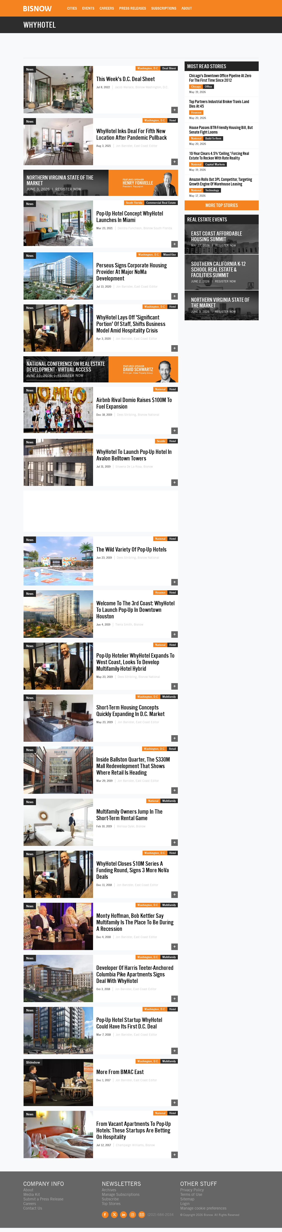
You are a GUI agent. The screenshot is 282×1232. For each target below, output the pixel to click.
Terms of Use (191, 1194)
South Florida (134, 202)
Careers (107, 8)
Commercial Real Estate (161, 202)
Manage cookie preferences (203, 1208)
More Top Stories (222, 205)
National (160, 389)
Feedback (141, 1214)
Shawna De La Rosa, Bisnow (134, 466)
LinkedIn (123, 1214)
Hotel (172, 120)
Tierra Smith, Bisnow (129, 624)
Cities (72, 8)
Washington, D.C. (148, 68)
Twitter (114, 1214)
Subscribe (110, 1199)
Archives (109, 1190)
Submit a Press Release (43, 1199)
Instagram (132, 1214)
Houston (160, 592)
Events (88, 8)
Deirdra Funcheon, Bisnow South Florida (145, 228)
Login (185, 1203)
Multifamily (169, 696)
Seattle (161, 441)
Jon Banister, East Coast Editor (136, 146)
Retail (172, 748)
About (187, 8)
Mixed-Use (169, 254)
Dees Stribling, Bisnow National (138, 414)
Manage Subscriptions (120, 1194)
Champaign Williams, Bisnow (135, 1145)
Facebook (105, 1214)
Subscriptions (163, 8)
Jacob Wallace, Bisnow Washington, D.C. (141, 87)
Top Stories (111, 1203)
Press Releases (132, 8)
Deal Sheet (169, 68)
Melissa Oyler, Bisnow (131, 826)
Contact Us (32, 1208)
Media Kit (31, 1194)
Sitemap (187, 1199)
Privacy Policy (192, 1190)
